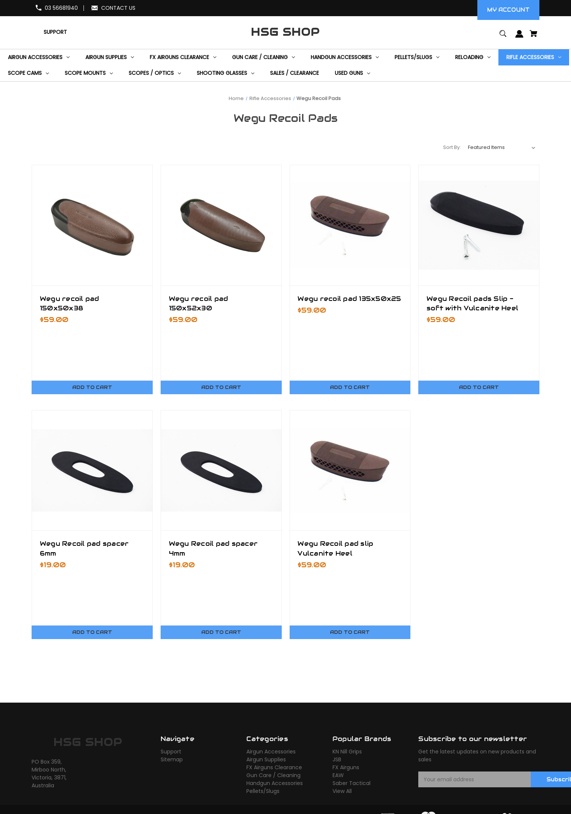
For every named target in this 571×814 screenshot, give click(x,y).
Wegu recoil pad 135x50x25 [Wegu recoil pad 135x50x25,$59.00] (349, 299)
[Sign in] (519, 37)
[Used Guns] (352, 73)
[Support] (55, 32)
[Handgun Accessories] (345, 57)
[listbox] (501, 147)
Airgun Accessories (271, 752)
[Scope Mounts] (89, 73)
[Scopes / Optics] (155, 73)
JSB (337, 760)
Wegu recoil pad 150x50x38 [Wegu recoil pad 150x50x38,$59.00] (69, 303)
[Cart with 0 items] (533, 37)
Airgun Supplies (266, 760)
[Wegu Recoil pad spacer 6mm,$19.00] (92, 470)
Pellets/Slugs (262, 791)
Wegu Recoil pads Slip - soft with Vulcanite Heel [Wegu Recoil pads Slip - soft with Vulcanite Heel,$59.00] (472, 303)
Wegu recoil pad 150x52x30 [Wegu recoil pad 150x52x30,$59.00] (198, 303)
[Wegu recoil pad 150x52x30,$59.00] (221, 225)
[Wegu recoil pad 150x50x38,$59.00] (92, 225)
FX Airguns (346, 767)
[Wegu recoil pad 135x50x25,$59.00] (350, 225)
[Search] (503, 37)
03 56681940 (61, 8)
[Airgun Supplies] (109, 57)
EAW (338, 775)
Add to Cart (92, 387)
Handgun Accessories (274, 783)
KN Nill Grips (347, 752)
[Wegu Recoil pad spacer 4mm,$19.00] (221, 470)
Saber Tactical (352, 783)
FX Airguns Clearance (274, 767)
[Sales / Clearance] (294, 73)
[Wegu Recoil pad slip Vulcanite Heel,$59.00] (350, 470)
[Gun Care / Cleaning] (263, 57)
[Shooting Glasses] (225, 73)
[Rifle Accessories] (533, 57)
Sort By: (452, 147)
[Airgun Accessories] (38, 57)
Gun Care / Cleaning (273, 775)
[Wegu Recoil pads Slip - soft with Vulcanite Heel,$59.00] (479, 225)
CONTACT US (118, 8)
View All (342, 791)
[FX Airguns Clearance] (183, 57)
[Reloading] (472, 57)
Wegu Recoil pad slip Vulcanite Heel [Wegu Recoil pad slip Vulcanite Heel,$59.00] (336, 548)
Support (171, 752)
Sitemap (172, 760)
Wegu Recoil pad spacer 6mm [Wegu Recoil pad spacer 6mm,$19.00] (84, 548)
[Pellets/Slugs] (417, 57)
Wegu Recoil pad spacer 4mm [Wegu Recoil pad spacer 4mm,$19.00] (213, 548)
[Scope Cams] (28, 73)
